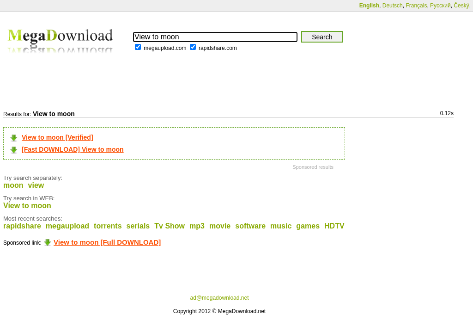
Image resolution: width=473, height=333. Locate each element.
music (280, 226)
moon (13, 185)
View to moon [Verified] (57, 137)
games (308, 226)
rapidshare (22, 226)
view (36, 185)
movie (219, 226)
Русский (440, 5)
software (250, 226)
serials (138, 226)
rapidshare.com (218, 48)
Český (461, 5)
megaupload (67, 226)
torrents (107, 226)
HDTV (334, 226)
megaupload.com (165, 48)
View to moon (27, 206)
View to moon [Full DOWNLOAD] (107, 242)
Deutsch (392, 5)
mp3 (197, 226)
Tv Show (169, 226)
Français (416, 5)
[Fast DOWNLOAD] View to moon (73, 149)
